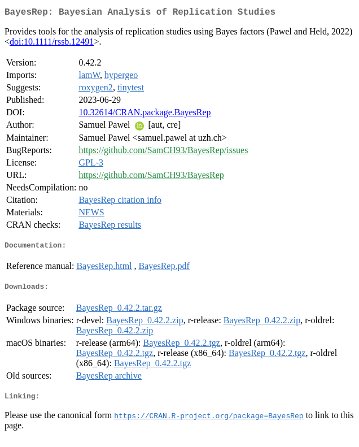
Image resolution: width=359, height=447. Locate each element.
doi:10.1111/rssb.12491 (52, 44)
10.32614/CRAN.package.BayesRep (144, 114)
